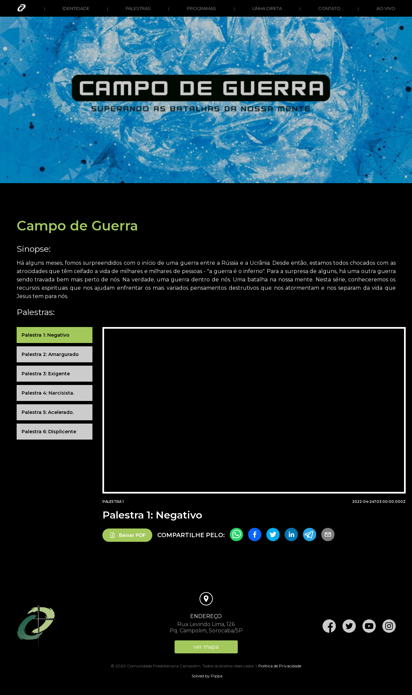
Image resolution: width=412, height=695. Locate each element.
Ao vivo (385, 8)
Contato (329, 8)
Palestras (138, 8)
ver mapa (206, 647)
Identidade (76, 8)
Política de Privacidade (279, 665)
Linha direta (267, 8)
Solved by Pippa (207, 675)
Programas (201, 8)
